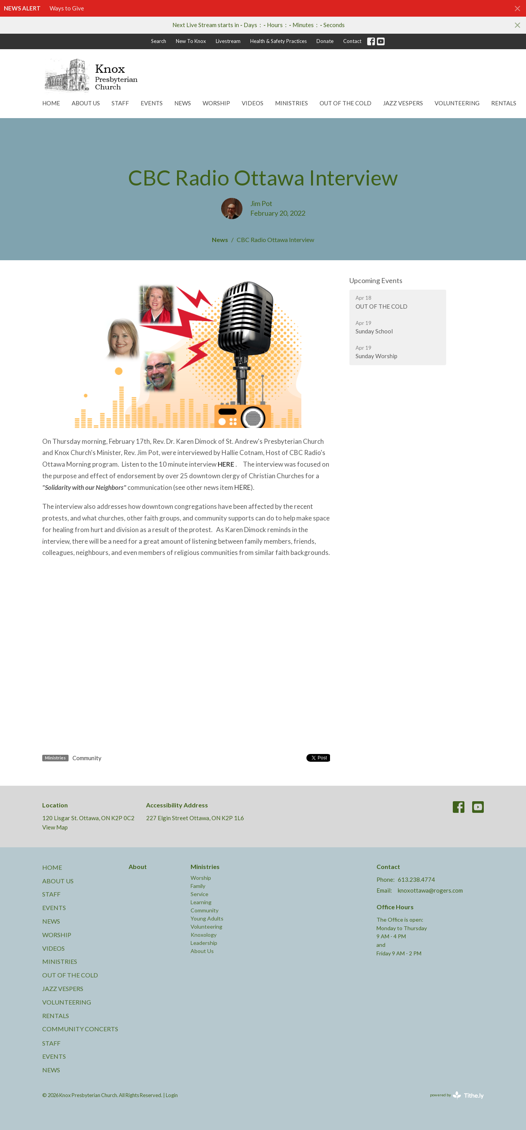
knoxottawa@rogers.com (430, 890)
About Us (86, 103)
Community (86, 757)
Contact (352, 41)
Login (172, 1095)
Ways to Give (67, 8)
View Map (55, 827)
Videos (252, 103)
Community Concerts (80, 1028)
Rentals (503, 103)
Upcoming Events (375, 280)
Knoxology (204, 934)
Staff (120, 103)
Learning (201, 902)
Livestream (228, 41)
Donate (324, 41)
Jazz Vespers (403, 103)
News (182, 103)
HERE (242, 487)
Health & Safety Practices (278, 41)
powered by (457, 1095)
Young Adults (207, 918)
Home (51, 103)
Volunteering (457, 103)
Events (152, 103)
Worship (216, 103)
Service (199, 894)
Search (158, 41)
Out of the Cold (345, 103)
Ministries (291, 103)
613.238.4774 (416, 879)
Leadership (204, 942)
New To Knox (191, 41)
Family (198, 886)
